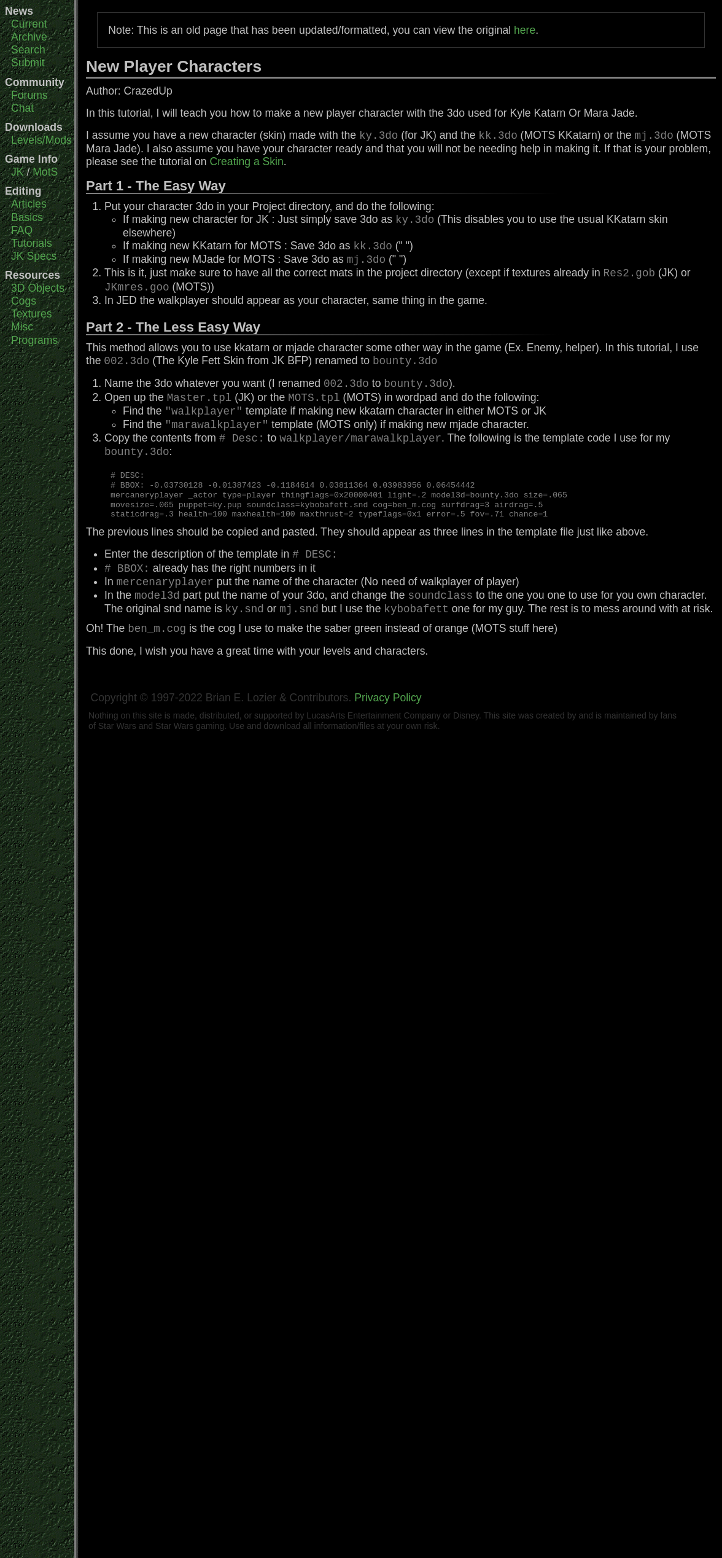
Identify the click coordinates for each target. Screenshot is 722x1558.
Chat (22, 108)
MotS (45, 172)
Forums (29, 95)
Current (29, 24)
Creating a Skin (247, 161)
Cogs (23, 301)
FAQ (22, 230)
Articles (29, 204)
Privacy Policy (388, 697)
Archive (29, 37)
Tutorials (31, 243)
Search (28, 50)
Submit (28, 62)
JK (17, 172)
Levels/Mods (41, 140)
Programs (34, 340)
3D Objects (37, 288)
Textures (31, 314)
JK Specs (33, 256)
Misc (22, 327)
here (524, 30)
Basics (27, 217)
